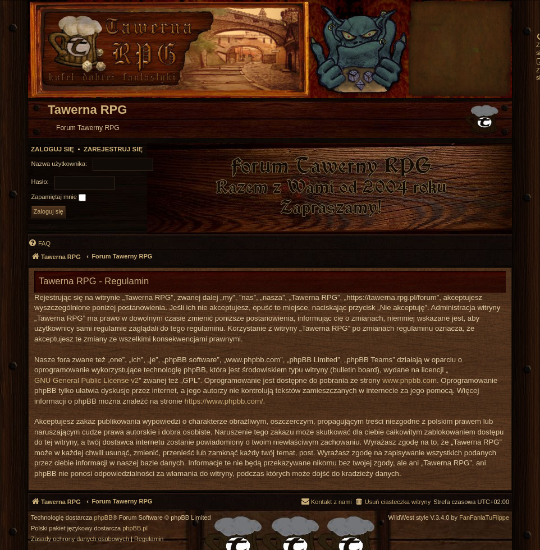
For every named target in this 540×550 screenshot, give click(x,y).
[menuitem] (39, 243)
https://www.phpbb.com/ (224, 401)
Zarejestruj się (113, 149)
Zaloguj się (52, 149)
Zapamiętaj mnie (58, 197)
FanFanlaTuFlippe (484, 517)
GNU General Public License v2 (86, 380)
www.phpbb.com (409, 380)
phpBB (103, 517)
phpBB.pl (135, 528)
